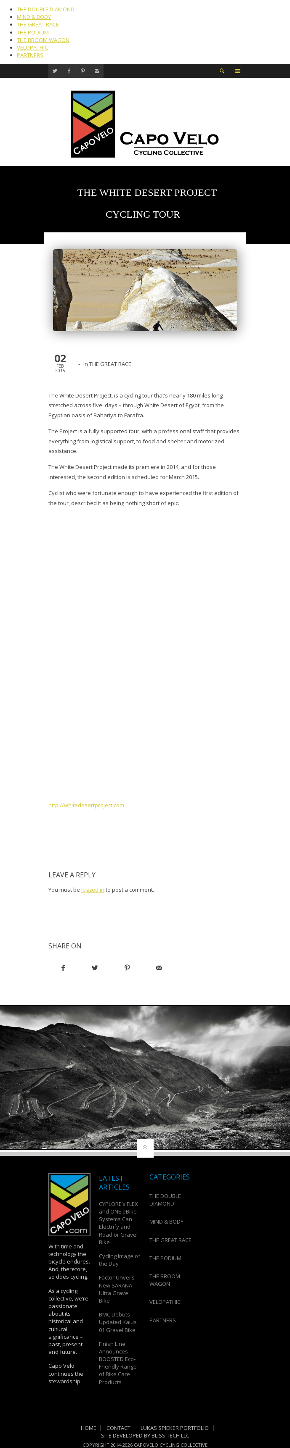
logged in (92, 889)
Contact (118, 1428)
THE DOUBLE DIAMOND (45, 9)
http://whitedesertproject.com (86, 805)
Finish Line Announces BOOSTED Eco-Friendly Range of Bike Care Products (118, 1363)
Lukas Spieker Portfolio (175, 1428)
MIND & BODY (34, 17)
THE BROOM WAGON (43, 40)
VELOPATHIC (32, 47)
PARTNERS (30, 55)
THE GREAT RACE (38, 24)
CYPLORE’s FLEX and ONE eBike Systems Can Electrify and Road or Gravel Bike (118, 1223)
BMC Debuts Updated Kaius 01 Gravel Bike (118, 1322)
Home (88, 1428)
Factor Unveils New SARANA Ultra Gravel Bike (117, 1289)
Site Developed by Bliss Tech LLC (145, 1435)
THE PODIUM (33, 32)
